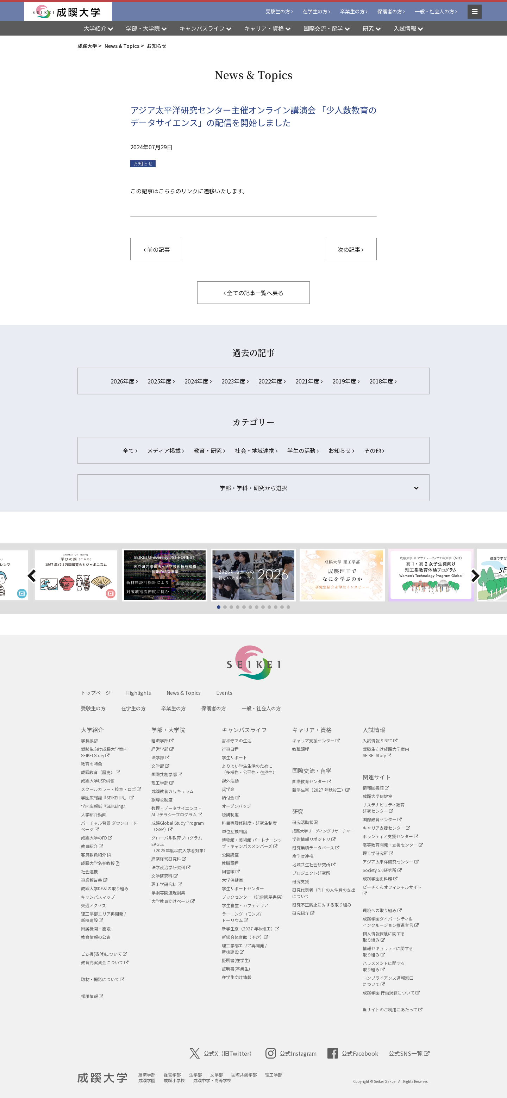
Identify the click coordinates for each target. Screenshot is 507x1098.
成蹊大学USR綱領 (97, 781)
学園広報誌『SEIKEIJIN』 (107, 797)
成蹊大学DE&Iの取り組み (105, 888)
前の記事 (157, 249)
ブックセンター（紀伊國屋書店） (253, 897)
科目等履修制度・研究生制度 (249, 823)
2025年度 (161, 381)
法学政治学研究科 (170, 867)
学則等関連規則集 (168, 893)
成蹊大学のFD (96, 838)
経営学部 (162, 749)
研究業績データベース (315, 847)
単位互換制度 (234, 831)
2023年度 (235, 381)
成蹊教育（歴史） (100, 772)
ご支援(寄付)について (104, 954)
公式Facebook (352, 1053)
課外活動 (230, 781)
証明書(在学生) (236, 960)
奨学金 (228, 789)
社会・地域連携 (256, 450)
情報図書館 (376, 788)
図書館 (231, 871)
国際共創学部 (166, 774)
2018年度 (382, 381)
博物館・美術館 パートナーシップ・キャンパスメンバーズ (252, 843)
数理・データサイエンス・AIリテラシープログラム (176, 811)
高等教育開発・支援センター (393, 845)
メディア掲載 (165, 450)
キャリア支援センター (316, 740)
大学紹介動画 (93, 814)
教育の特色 (91, 764)
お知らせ (143, 163)
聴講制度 (230, 814)
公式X (222, 1053)
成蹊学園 (146, 1080)
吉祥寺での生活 (236, 740)
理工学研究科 (166, 884)
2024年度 (198, 381)
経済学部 (162, 740)
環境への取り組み (382, 910)
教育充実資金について (105, 962)
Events (224, 692)
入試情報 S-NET (380, 740)
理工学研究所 (378, 853)
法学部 (160, 757)
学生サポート (234, 757)
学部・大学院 (168, 729)
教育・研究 (209, 450)
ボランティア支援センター (390, 836)
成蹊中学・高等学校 (212, 1080)
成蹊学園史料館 (380, 878)
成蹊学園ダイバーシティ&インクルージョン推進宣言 (391, 922)
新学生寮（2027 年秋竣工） (250, 928)
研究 (297, 811)
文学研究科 (164, 876)
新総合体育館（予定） (245, 937)
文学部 (160, 766)
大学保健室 (232, 880)
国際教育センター (311, 781)
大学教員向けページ (173, 901)
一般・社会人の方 (434, 11)
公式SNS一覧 (409, 1053)
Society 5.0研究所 (382, 870)
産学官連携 (302, 856)
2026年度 (124, 381)
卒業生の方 (352, 11)
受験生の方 (277, 11)
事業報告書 (94, 880)
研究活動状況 (305, 822)
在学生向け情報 (236, 977)
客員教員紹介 (96, 854)
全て (130, 450)
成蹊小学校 (174, 1080)
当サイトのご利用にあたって (393, 1009)
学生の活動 (303, 450)
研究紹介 (303, 913)
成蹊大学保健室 (377, 796)
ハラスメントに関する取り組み (384, 966)
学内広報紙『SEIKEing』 (104, 806)
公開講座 (230, 854)
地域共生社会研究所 (314, 864)
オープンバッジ (236, 806)
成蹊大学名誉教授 (100, 863)
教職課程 (230, 863)
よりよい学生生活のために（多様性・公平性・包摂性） (249, 769)
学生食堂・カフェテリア (245, 905)
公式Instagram (291, 1053)
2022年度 (272, 381)
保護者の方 (389, 11)
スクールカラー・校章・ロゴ (111, 789)
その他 (374, 450)
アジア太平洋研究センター (391, 862)
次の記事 (350, 249)
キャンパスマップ (98, 897)
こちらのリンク (178, 191)
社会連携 (89, 871)
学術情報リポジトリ (314, 839)
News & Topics (184, 692)
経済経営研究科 (168, 859)
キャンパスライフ (244, 729)
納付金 (231, 797)
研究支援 (300, 881)
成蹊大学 (102, 1078)
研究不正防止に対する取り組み (321, 904)
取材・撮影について (102, 979)
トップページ (96, 692)
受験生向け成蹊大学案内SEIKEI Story (104, 752)
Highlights (138, 692)
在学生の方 (315, 11)
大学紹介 (92, 729)
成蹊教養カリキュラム (172, 791)
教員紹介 (92, 846)
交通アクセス (93, 905)
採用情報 (92, 996)
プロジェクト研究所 (311, 873)
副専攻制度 (162, 800)
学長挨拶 (89, 740)
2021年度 (309, 381)
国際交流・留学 (312, 770)
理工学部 (162, 783)
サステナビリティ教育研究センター (384, 807)
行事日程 (230, 749)
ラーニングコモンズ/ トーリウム (242, 917)
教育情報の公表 (96, 937)
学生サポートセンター (243, 888)
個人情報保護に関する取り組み (384, 936)
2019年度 (345, 381)
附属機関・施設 (96, 928)
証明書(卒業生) (236, 969)
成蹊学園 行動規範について (391, 993)
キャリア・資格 (312, 729)
